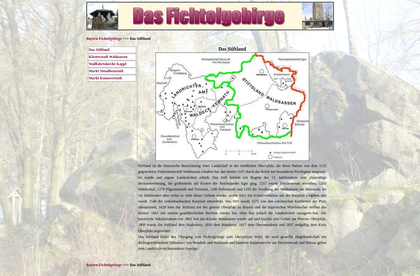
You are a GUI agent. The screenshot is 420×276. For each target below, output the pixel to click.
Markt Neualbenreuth (106, 71)
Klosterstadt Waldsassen (108, 57)
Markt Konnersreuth (105, 78)
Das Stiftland (99, 50)
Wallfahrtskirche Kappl (108, 64)
